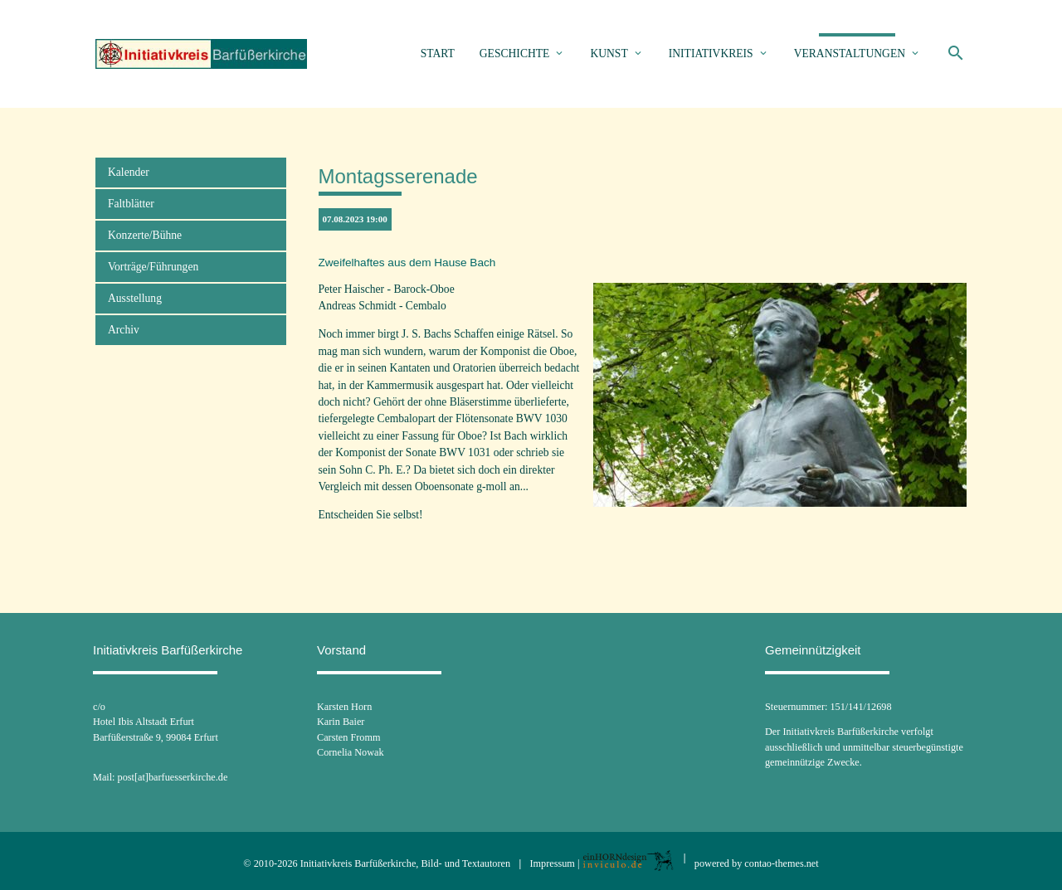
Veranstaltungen (849, 53)
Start (438, 53)
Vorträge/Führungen (153, 266)
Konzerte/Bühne (145, 235)
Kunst (608, 53)
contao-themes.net (781, 863)
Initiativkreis (711, 53)
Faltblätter (131, 203)
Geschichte (515, 53)
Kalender (128, 172)
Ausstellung (135, 298)
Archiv (123, 329)
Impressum (552, 863)
